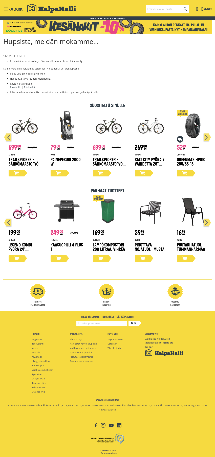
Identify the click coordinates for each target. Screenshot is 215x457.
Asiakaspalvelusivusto (157, 338)
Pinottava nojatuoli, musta (149, 246)
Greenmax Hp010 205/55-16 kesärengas (191, 163)
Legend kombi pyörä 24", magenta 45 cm (22, 249)
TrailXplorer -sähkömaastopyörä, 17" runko (25, 163)
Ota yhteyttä (38, 378)
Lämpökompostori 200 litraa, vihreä (109, 246)
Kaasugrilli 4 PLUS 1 (67, 246)
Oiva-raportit (38, 391)
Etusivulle (15, 87)
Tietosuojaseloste (109, 453)
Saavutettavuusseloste (81, 361)
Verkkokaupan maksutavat (83, 348)
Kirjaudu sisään (115, 339)
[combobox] (167, 9)
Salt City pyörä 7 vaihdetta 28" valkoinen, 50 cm (149, 163)
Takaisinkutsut (39, 387)
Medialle (36, 352)
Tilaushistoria (114, 348)
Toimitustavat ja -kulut (81, 352)
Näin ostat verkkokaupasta (83, 343)
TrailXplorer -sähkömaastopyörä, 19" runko (109, 163)
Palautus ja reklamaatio (81, 356)
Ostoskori (112, 343)
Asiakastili (29, 87)
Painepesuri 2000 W (66, 161)
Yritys (34, 348)
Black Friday (76, 339)
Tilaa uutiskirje (39, 382)
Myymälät (37, 339)
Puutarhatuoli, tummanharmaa (191, 246)
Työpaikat (37, 374)
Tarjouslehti (38, 343)
